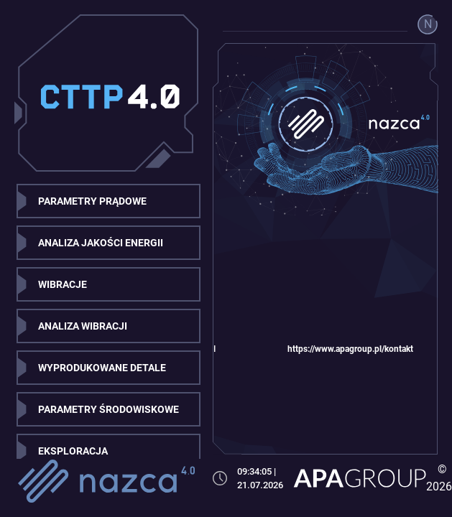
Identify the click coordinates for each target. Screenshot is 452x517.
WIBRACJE (62, 284)
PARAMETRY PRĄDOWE (92, 201)
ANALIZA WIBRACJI (82, 326)
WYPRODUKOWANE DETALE (102, 367)
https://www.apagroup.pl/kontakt (350, 349)
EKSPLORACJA (73, 451)
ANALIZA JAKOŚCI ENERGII (100, 242)
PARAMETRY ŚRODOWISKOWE (108, 409)
